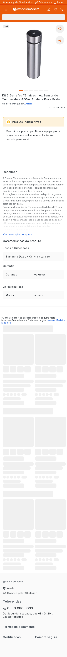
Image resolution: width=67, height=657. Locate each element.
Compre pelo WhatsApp (22, 593)
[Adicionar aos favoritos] (60, 29)
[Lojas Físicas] (59, 2)
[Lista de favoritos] (55, 9)
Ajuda (10, 588)
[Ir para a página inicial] (26, 9)
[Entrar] (49, 9)
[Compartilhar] (60, 40)
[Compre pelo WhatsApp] (26, 2)
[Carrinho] (61, 9)
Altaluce (28, 104)
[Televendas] (44, 2)
